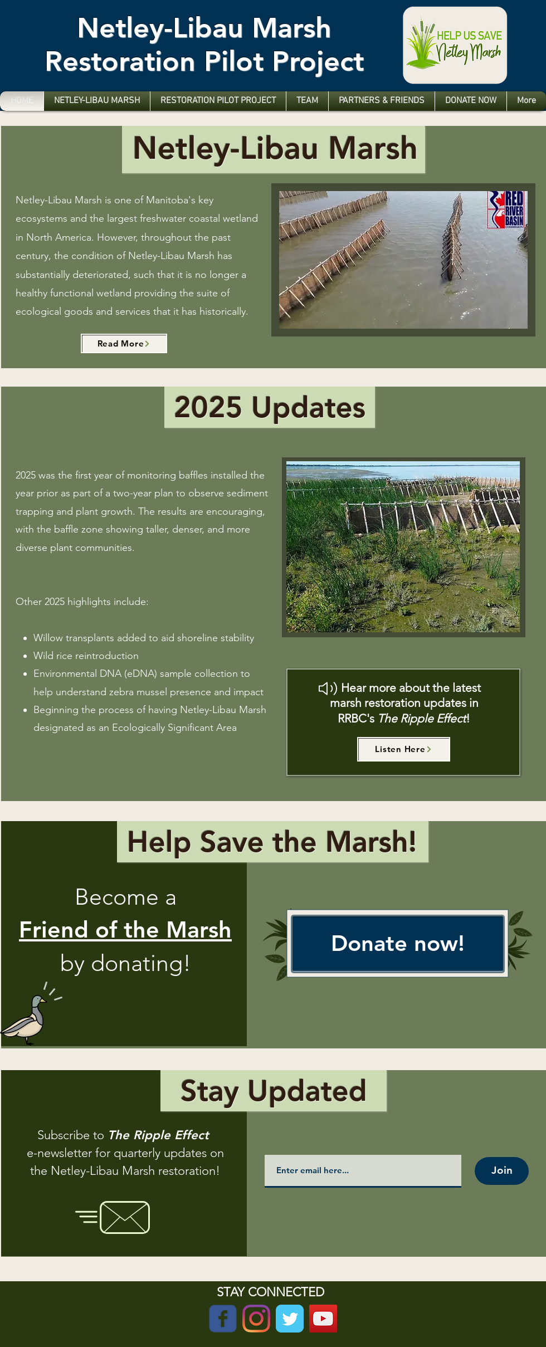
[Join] (502, 1171)
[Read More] (124, 343)
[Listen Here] (403, 749)
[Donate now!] (398, 944)
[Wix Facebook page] (223, 1319)
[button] (403, 546)
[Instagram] (256, 1319)
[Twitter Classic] (290, 1319)
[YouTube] (323, 1319)
